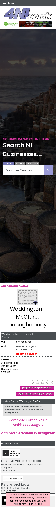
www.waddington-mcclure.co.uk (26, 348)
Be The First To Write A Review (36, 393)
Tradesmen (13, 286)
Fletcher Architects (15, 484)
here (16, 503)
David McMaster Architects (21, 461)
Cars (29, 163)
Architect (24, 286)
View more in (28, 433)
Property (20, 163)
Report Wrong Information (38, 387)
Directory (9, 163)
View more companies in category (28, 422)
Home (3, 286)
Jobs (35, 163)
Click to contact (26, 354)
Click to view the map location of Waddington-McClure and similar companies (24, 409)
